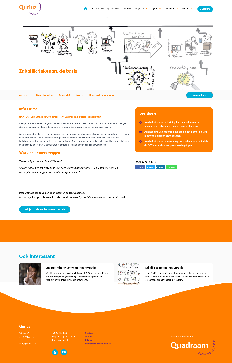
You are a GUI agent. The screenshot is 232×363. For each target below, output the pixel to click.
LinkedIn (160, 167)
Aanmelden (199, 95)
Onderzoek (171, 9)
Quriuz (156, 9)
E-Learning (205, 9)
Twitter (151, 167)
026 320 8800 (60, 333)
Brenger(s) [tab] (64, 95)
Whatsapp (172, 167)
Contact (186, 9)
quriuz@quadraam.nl (64, 336)
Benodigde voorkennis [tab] (101, 95)
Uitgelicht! (141, 9)
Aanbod (126, 9)
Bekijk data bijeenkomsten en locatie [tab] (44, 209)
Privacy (88, 340)
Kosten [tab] (79, 95)
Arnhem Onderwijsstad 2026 (105, 9)
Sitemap (89, 336)
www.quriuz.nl (61, 340)
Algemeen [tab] (24, 95)
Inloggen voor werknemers (98, 344)
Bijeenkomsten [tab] (44, 95)
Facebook (140, 167)
